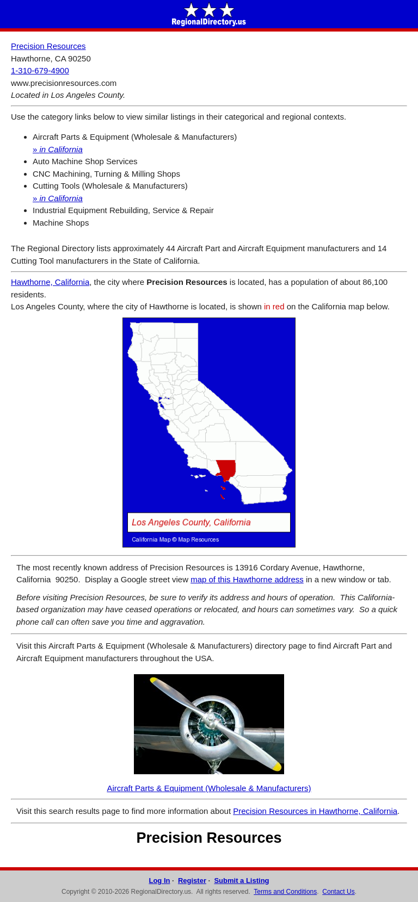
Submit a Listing (241, 880)
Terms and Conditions (285, 891)
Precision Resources (48, 46)
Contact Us (338, 891)
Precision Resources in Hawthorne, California (315, 811)
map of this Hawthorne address (247, 579)
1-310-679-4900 (40, 70)
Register (192, 880)
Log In (159, 880)
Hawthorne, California (50, 282)
